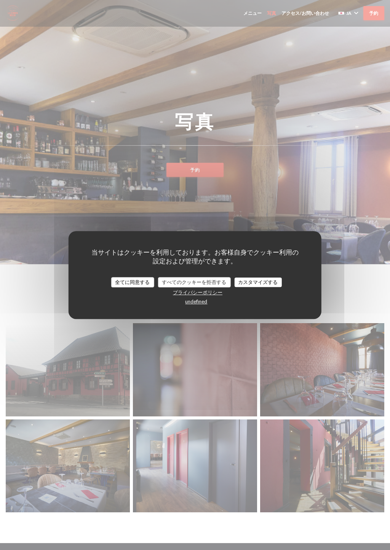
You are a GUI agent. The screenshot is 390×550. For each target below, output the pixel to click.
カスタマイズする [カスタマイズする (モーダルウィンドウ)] (258, 282)
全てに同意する (132, 282)
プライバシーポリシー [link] (197, 292)
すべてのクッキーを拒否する (194, 282)
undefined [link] (196, 301)
